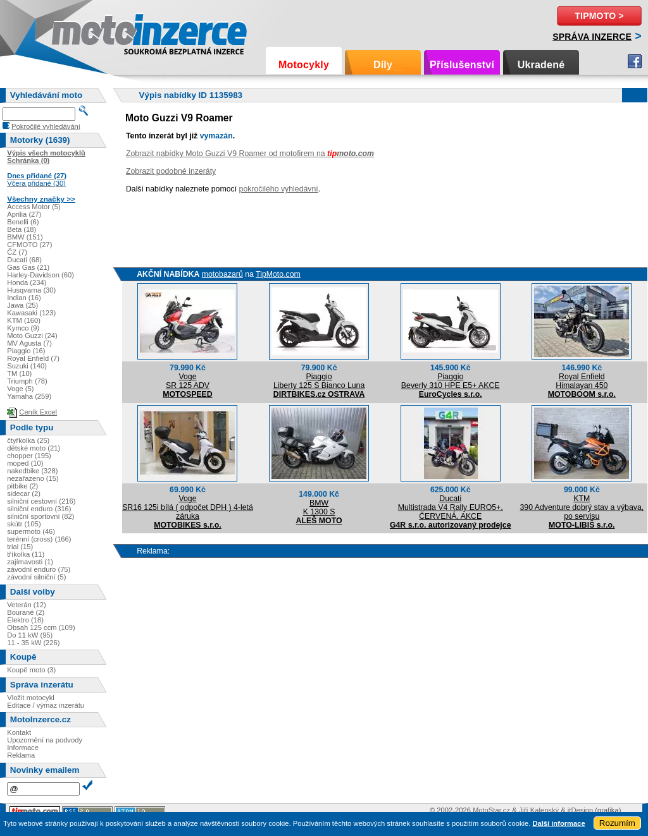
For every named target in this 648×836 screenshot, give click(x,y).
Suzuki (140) (27, 366)
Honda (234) (26, 282)
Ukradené (541, 64)
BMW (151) (25, 237)
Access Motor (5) (34, 206)
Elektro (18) (25, 620)
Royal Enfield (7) (33, 358)
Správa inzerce (592, 37)
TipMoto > (599, 16)
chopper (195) (29, 455)
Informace (23, 747)
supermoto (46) (31, 531)
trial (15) (20, 546)
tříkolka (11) (25, 554)
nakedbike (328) (32, 471)
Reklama (21, 755)
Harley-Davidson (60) (40, 275)
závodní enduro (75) (38, 569)
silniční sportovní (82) (40, 516)
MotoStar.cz (491, 810)
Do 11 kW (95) (30, 635)
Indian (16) (24, 297)
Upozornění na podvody (44, 740)
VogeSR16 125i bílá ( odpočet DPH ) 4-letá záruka (187, 507)
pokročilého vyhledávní (278, 189)
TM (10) (19, 373)
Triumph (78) (27, 381)
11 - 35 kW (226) (33, 642)
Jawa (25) (22, 305)
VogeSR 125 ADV (187, 381)
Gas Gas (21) (28, 267)
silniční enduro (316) (39, 508)
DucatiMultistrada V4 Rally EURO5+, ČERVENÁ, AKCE (450, 507)
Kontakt (19, 732)
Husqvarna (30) (31, 290)
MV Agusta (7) (29, 343)
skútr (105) (23, 524)
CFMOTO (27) (29, 244)
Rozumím (617, 823)
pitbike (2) (22, 486)
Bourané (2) (25, 612)
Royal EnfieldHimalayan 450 (582, 381)
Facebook (635, 61)
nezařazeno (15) (32, 478)
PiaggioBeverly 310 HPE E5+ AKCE (450, 381)
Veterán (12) (26, 605)
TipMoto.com (278, 274)
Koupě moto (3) (31, 670)
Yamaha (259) (29, 396)
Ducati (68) (24, 260)
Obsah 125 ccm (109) (41, 627)
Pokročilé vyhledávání (45, 126)
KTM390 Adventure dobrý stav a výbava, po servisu (582, 507)
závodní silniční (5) (36, 577)
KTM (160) (23, 320)
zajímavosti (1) (30, 562)
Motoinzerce (78, 31)
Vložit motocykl (30, 697)
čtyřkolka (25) (28, 440)
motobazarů (222, 274)
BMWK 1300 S (319, 507)
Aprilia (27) (24, 214)
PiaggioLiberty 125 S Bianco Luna (318, 381)
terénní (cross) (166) (39, 539)
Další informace (558, 823)
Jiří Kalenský (539, 810)
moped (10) (25, 463)
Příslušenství (462, 64)
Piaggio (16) (26, 350)
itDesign (580, 810)
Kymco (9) (23, 328)
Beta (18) (21, 229)
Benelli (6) (23, 222)
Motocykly (303, 64)
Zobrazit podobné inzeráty (171, 171)
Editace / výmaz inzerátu (45, 705)
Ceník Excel (38, 412)
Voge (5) (20, 388)
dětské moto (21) (33, 448)
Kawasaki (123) (31, 313)
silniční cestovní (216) (41, 501)
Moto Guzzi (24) (32, 335)
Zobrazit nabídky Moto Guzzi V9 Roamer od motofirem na (250, 153)
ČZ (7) (17, 252)
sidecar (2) (23, 493)
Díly (382, 64)
